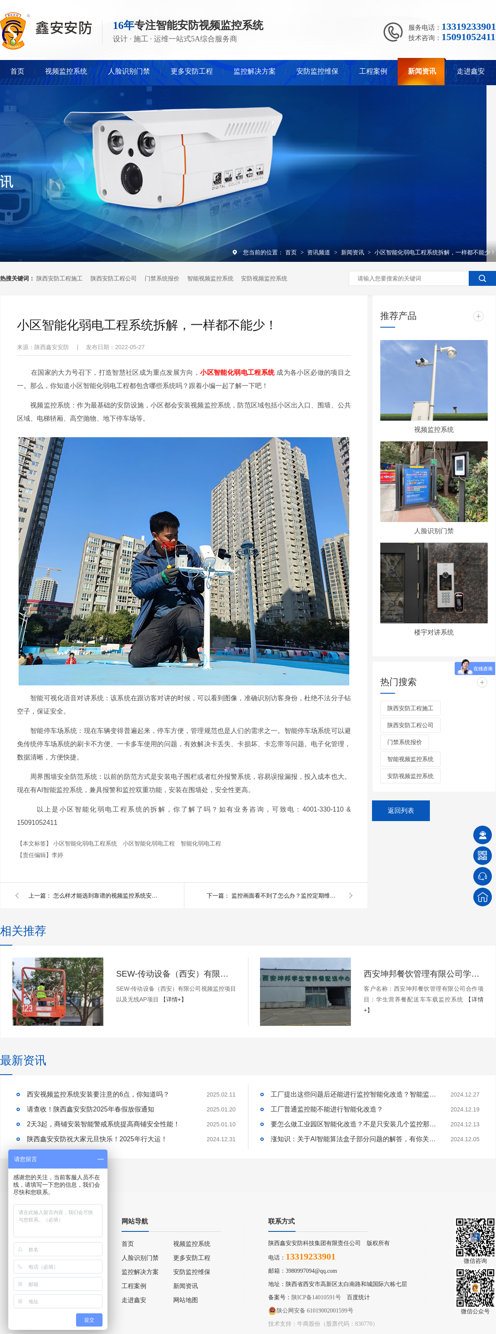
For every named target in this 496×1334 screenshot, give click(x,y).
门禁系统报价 (162, 278)
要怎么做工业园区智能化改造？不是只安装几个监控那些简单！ (353, 1124)
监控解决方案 (255, 71)
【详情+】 (173, 999)
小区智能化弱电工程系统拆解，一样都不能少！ (435, 252)
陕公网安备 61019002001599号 (310, 1311)
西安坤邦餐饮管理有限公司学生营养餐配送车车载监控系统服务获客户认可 (424, 973)
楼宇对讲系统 (434, 632)
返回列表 (401, 810)
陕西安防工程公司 (114, 278)
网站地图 (185, 1300)
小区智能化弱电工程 (149, 843)
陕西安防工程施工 (59, 278)
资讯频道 (319, 252)
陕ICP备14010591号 (316, 1297)
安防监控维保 (317, 71)
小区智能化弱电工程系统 (86, 843)
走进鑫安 (471, 71)
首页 (17, 71)
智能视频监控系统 (210, 278)
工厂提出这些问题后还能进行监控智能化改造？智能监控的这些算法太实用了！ (353, 1094)
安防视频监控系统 (264, 278)
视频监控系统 (66, 71)
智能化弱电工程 (201, 843)
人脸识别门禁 (129, 71)
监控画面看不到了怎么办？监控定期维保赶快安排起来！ (285, 895)
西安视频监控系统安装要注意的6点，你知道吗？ (98, 1094)
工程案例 (373, 71)
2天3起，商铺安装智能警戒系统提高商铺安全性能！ (103, 1124)
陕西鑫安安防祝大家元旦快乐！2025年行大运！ (97, 1138)
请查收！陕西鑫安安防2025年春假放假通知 (90, 1109)
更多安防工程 (192, 71)
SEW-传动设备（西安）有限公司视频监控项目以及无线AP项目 (176, 973)
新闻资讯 (422, 71)
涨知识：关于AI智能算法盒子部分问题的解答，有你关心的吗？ (353, 1138)
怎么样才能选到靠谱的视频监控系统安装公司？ (107, 895)
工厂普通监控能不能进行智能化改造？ (327, 1109)
